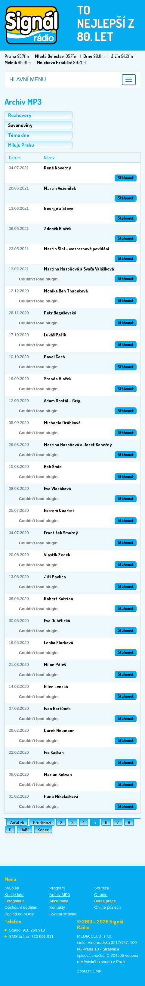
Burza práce (105, 901)
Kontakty (57, 907)
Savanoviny (20, 125)
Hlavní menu (27, 79)
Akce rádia (58, 901)
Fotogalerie (15, 901)
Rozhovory (19, 115)
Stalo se (12, 888)
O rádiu (100, 894)
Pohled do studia (19, 914)
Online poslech (107, 907)
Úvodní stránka (62, 914)
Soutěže (101, 888)
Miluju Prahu (21, 145)
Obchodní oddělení (22, 907)
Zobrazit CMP (89, 971)
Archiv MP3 (59, 894)
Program (57, 888)
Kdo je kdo (14, 894)
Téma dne (18, 135)
